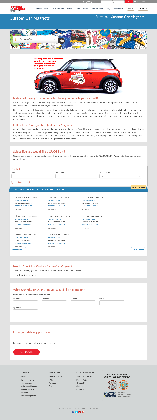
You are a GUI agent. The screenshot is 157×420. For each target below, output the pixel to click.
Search (70, 9)
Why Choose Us (55, 377)
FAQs (108, 9)
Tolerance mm (104, 172)
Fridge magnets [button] (43, 9)
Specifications (97, 9)
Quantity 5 (17, 308)
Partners (52, 383)
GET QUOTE (26, 352)
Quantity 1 (17, 299)
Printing (24, 392)
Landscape (27, 206)
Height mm (59, 172)
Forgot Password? (139, 1)
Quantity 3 (75, 299)
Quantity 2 (46, 299)
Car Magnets (58, 9)
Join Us (130, 9)
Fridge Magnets (27, 380)
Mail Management (28, 395)
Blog (50, 386)
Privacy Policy (82, 380)
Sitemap (79, 386)
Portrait (18, 206)
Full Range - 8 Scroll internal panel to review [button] (80, 189)
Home (23, 377)
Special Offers (82, 9)
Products (80, 389)
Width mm (15, 172)
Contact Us (118, 9)
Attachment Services (29, 386)
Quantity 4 (103, 299)
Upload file (143, 9)
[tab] (78, 189)
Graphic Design (27, 389)
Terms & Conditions (84, 377)
